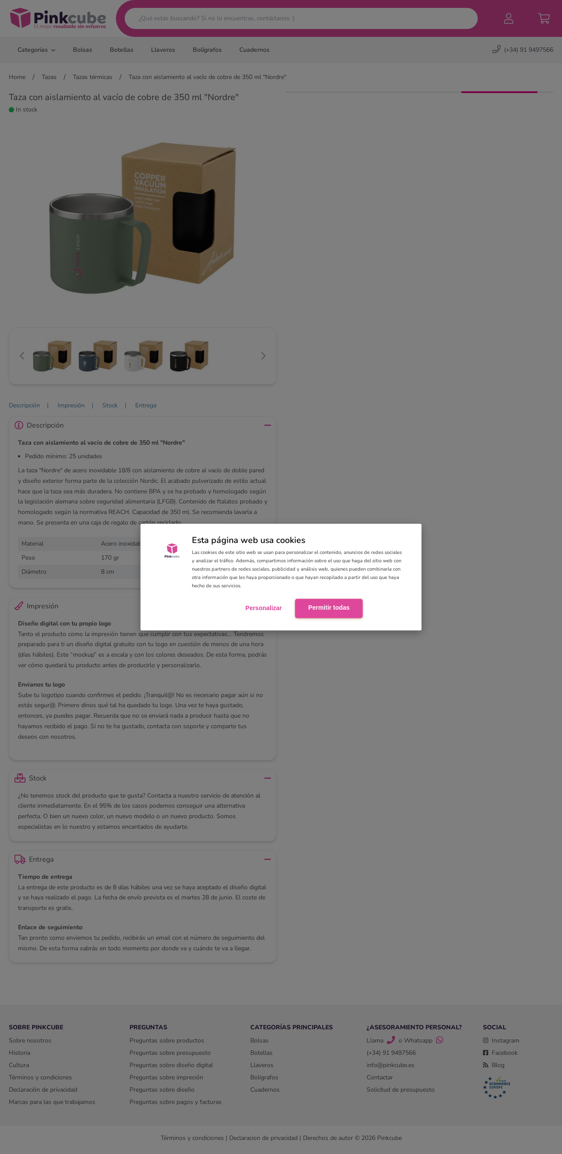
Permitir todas (328, 607)
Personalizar (263, 608)
